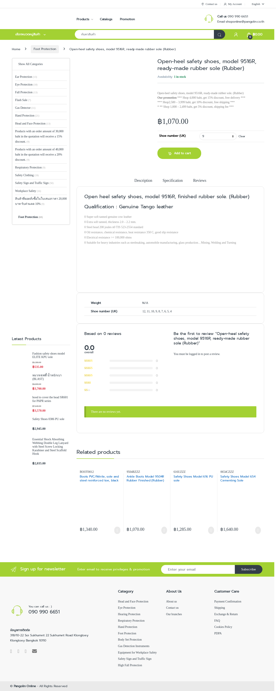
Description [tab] (143, 181)
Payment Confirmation (227, 601)
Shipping (219, 607)
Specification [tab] (173, 181)
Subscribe (248, 569)
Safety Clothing (27, 175)
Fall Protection (26, 92)
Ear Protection (26, 76)
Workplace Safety (28, 191)
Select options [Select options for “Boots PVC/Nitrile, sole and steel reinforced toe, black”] (117, 530)
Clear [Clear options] (241, 136)
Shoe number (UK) (172, 136)
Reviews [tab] (199, 181)
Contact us (209, 4)
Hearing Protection (129, 614)
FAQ (217, 620)
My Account (232, 4)
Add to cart (182, 153)
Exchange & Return (226, 614)
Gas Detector (25, 107)
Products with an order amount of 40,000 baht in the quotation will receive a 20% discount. (39, 154)
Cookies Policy (223, 627)
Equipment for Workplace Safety (137, 652)
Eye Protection (26, 84)
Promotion (127, 19)
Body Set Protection (130, 639)
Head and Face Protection (32, 123)
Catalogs (106, 19)
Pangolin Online (25, 686)
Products (83, 19)
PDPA (218, 633)
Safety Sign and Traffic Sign (34, 183)
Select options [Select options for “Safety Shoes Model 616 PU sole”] (211, 530)
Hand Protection (27, 115)
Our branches (174, 614)
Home (16, 49)
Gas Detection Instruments (133, 646)
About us (171, 601)
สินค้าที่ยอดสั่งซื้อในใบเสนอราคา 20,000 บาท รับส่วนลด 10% (41, 201)
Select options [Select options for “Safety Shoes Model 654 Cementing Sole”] (258, 530)
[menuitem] (256, 4)
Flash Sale (23, 100)
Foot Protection (45, 49)
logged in (194, 354)
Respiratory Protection (30, 167)
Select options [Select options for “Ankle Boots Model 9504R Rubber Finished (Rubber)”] (164, 530)
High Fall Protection (130, 665)
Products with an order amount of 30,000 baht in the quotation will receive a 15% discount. (39, 136)
